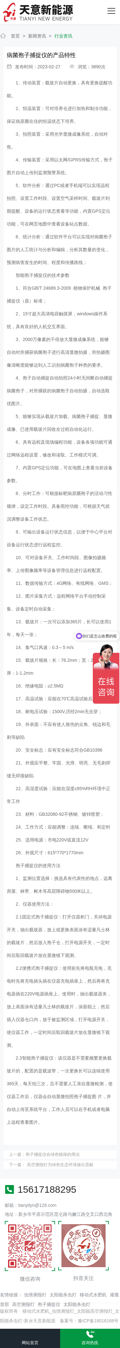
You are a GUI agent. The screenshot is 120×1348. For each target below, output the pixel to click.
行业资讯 (63, 35)
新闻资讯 (37, 35)
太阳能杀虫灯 (63, 1294)
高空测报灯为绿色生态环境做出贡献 (59, 1164)
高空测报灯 (23, 1304)
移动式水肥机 (93, 1294)
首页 (15, 35)
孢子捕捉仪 (49, 1304)
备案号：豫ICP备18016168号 (89, 1320)
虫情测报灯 (35, 1294)
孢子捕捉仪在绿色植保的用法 (53, 1154)
